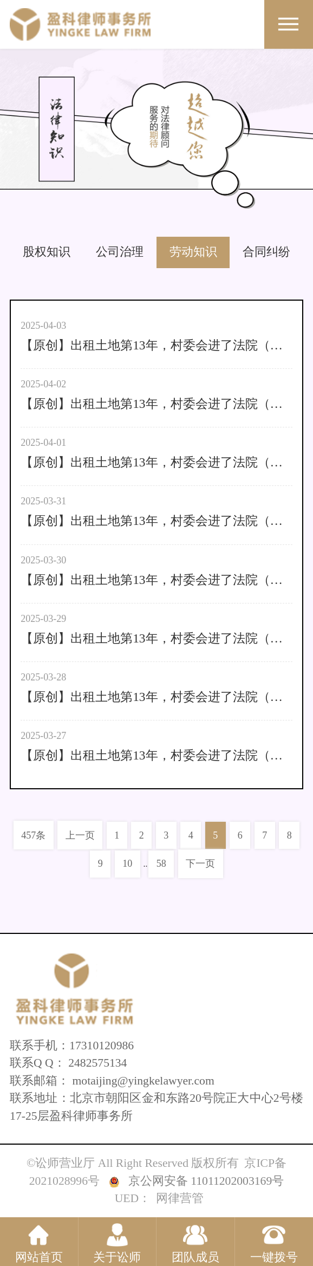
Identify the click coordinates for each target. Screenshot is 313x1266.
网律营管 (180, 1198)
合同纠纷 (266, 251)
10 (127, 863)
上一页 (80, 835)
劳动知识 (193, 251)
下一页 (200, 863)
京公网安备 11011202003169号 (206, 1180)
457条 (33, 835)
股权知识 (46, 251)
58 (161, 863)
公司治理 (120, 251)
